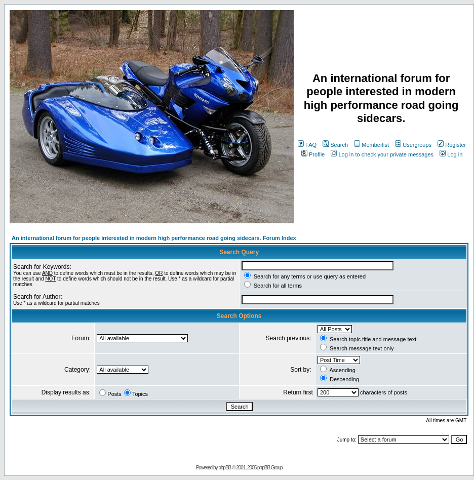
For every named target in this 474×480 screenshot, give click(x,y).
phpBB (224, 467)
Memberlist (371, 145)
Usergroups (413, 145)
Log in (451, 154)
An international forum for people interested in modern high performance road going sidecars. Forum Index (154, 238)
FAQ (307, 145)
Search (335, 145)
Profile (313, 154)
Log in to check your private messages (382, 154)
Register (452, 145)
